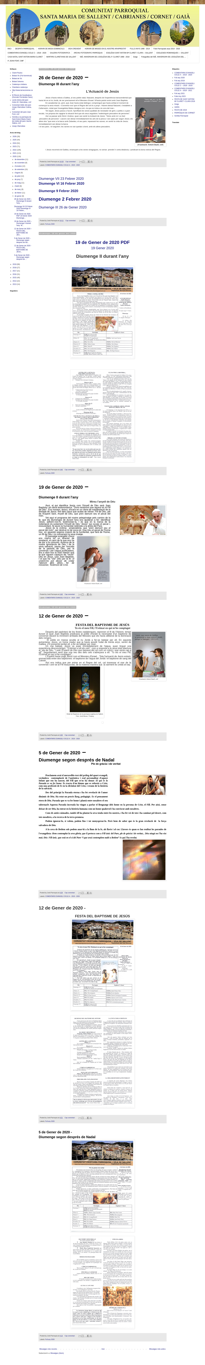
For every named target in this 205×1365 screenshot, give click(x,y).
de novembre (20, 163)
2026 (15, 136)
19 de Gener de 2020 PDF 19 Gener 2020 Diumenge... (23, 216)
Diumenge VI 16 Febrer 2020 (61, 183)
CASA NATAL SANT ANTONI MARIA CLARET (25, 57)
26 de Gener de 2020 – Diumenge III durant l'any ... (23, 201)
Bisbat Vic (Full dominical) (22, 76)
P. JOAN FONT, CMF (16, 61)
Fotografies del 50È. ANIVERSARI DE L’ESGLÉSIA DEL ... (163, 57)
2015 (15, 278)
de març (18, 189)
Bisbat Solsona (17, 81)
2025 (15, 140)
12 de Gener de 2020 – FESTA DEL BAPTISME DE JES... (23, 232)
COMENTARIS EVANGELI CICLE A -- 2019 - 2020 (62, 165)
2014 (15, 281)
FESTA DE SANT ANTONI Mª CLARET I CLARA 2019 (184, 100)
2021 (15, 153)
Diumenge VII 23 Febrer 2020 (61, 179)
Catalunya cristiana (19, 84)
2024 (15, 143)
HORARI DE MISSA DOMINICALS (51, 49)
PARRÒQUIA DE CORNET (184, 113)
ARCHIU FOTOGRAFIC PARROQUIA (88, 53)
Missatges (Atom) (57, 1353)
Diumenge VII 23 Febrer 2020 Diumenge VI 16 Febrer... (23, 208)
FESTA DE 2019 (180, 110)
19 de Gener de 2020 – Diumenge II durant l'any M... (23, 223)
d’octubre (18, 166)
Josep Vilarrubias (18, 126)
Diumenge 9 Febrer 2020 (58, 191)
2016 (15, 274)
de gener (18, 196)
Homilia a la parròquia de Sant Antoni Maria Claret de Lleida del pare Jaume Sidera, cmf (21, 120)
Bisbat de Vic (17, 79)
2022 (15, 150)
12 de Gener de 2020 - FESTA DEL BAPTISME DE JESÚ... (22, 249)
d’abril (17, 186)
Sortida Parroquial (181, 116)
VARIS (176, 107)
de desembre (20, 159)
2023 (15, 146)
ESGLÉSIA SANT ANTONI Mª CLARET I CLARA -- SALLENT (129, 53)
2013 (15, 284)
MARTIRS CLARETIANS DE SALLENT (61, 57)
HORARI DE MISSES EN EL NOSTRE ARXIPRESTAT (105, 49)
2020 (15, 156)
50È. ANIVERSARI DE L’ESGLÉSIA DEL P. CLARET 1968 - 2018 (104, 57)
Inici (103, 1349)
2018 (15, 268)
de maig (18, 183)
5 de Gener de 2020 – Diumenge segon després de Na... (22, 240)
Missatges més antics (157, 1349)
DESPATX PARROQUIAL (24, 49)
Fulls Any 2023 (180, 96)
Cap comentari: (70, 161)
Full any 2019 (179, 81)
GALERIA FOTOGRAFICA (60, 53)
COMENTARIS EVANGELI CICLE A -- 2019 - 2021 (184, 89)
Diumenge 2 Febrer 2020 (65, 199)
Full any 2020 (50, 224)
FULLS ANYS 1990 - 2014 (140, 49)
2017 (15, 271)
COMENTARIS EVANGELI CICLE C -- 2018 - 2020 (27, 53)
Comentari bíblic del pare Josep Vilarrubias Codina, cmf (22, 107)
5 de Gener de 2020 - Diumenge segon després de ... (22, 257)
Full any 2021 (179, 93)
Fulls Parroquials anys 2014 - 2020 (166, 49)
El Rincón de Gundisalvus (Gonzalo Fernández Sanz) (22, 96)
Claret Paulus (17, 73)
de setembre (20, 169)
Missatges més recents (48, 1349)
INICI (9, 49)
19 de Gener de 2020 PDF (102, 242)
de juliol (18, 176)
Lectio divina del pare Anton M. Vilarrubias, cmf (21, 101)
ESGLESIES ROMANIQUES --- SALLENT (173, 53)
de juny (18, 179)
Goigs (135, 57)
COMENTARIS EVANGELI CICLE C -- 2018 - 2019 (184, 84)
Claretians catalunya (20, 87)
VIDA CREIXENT (74, 49)
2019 (15, 264)
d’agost (18, 173)
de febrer (18, 193)
